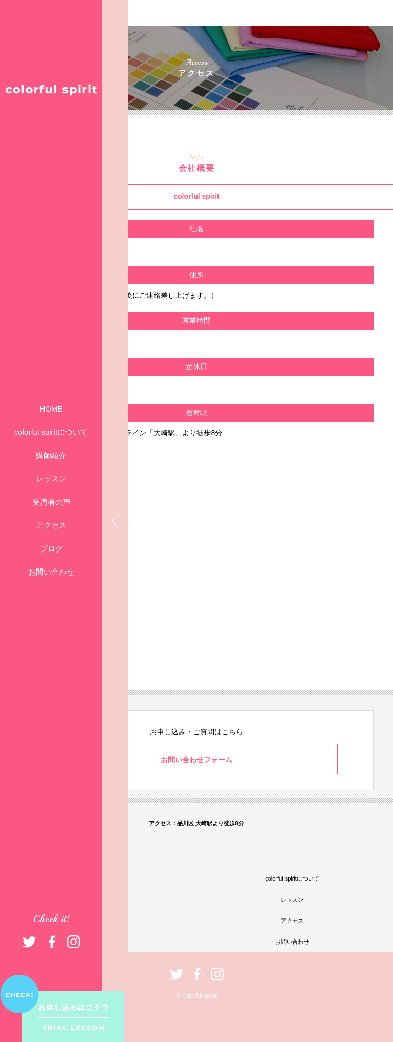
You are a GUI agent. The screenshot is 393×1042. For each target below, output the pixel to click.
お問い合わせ (51, 571)
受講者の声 (51, 502)
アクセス (51, 525)
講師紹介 (51, 455)
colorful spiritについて (51, 431)
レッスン (51, 478)
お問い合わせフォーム (196, 759)
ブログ (51, 548)
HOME (51, 408)
